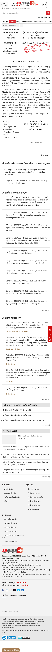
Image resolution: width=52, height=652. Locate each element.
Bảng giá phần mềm (10, 519)
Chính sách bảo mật (10, 531)
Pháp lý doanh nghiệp (35, 497)
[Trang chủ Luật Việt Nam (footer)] (26, 550)
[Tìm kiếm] (48, 13)
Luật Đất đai (34, 630)
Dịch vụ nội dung (34, 505)
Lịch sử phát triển (10, 493)
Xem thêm (46, 310)
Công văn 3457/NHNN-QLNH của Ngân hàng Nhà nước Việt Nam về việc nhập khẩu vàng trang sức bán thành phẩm (24, 172)
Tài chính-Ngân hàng (13, 331)
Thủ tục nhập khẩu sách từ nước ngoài (17, 415)
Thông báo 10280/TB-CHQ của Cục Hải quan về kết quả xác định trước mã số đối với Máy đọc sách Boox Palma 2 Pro (27, 357)
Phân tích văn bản (34, 493)
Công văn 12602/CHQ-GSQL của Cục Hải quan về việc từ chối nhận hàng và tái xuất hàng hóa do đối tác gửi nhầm (28, 227)
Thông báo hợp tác (10, 541)
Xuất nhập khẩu (11, 364)
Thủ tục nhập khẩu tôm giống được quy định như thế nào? (24, 420)
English (39, 4)
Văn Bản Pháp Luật (8, 630)
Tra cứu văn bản (33, 489)
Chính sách (24, 331)
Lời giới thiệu (8, 489)
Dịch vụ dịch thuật (34, 501)
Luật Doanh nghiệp (22, 630)
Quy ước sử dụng (10, 527)
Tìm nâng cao (44, 17)
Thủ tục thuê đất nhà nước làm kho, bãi (17, 410)
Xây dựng (17, 349)
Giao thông (9, 349)
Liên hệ (6, 501)
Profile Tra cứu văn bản (12, 497)
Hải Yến (45, 155)
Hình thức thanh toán (11, 523)
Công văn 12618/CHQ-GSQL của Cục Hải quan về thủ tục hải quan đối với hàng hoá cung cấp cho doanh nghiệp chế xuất (26, 215)
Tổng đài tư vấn (33, 509)
